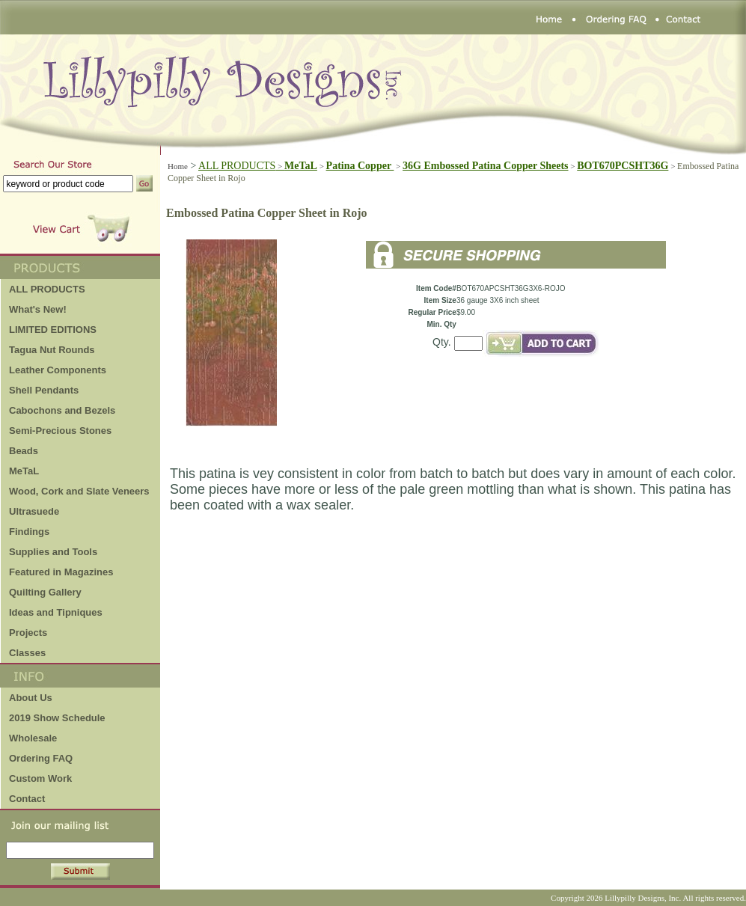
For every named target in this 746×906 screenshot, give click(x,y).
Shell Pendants (44, 390)
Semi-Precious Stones (60, 430)
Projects (28, 632)
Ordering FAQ (41, 758)
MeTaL (24, 471)
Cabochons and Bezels (62, 410)
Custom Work (40, 778)
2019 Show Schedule (57, 717)
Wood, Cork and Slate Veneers (79, 491)
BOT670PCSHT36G (622, 165)
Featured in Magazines (61, 572)
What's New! (38, 309)
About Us (30, 697)
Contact (27, 798)
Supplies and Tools (53, 551)
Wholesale (33, 738)
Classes (27, 652)
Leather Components (57, 370)
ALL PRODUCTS (241, 165)
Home (178, 166)
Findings (29, 531)
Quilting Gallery (45, 592)
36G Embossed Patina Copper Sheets (485, 165)
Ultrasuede (34, 511)
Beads (23, 450)
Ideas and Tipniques (56, 612)
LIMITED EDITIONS (53, 329)
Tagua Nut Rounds (52, 349)
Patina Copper (360, 165)
